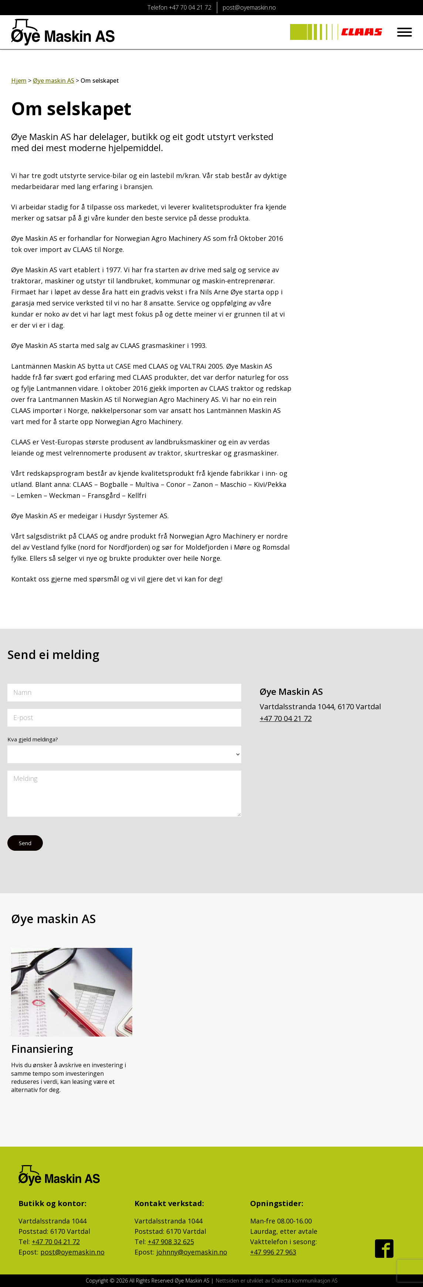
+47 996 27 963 (273, 1251)
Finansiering (42, 1049)
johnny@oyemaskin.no (191, 1251)
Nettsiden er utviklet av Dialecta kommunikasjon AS (277, 1280)
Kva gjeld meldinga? (32, 739)
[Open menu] (404, 32)
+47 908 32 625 (171, 1241)
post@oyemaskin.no (72, 1251)
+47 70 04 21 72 (286, 718)
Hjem (19, 80)
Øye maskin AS (53, 80)
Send (25, 843)
